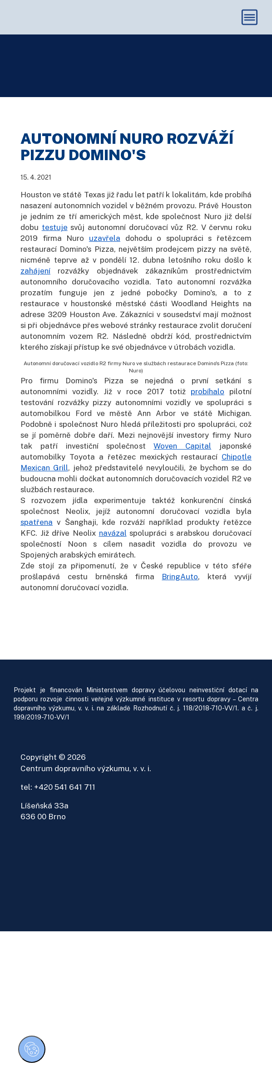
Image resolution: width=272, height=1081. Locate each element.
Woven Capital (182, 456)
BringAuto (180, 586)
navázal (113, 543)
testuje (55, 237)
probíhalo (207, 401)
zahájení (35, 280)
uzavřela (104, 248)
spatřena (36, 532)
